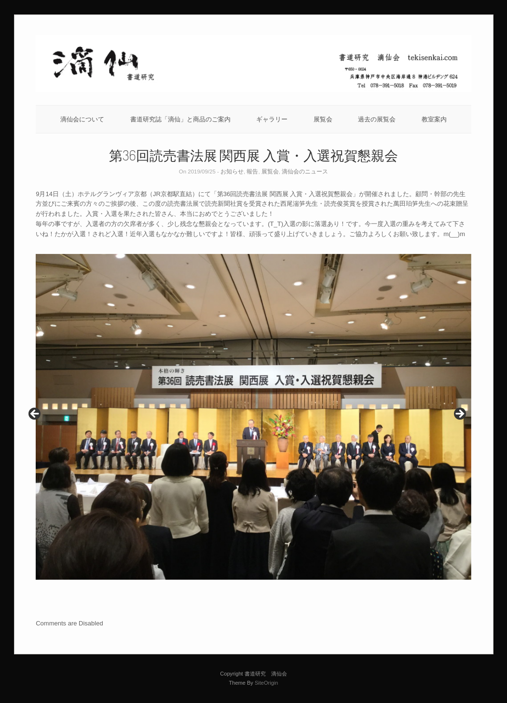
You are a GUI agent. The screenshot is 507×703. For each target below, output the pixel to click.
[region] (253, 417)
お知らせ (232, 171)
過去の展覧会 (377, 119)
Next (459, 414)
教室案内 (434, 119)
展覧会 (323, 119)
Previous (35, 414)
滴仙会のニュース (305, 171)
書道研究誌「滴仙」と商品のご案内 (180, 119)
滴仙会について (82, 119)
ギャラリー (272, 119)
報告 (252, 171)
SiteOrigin (266, 683)
